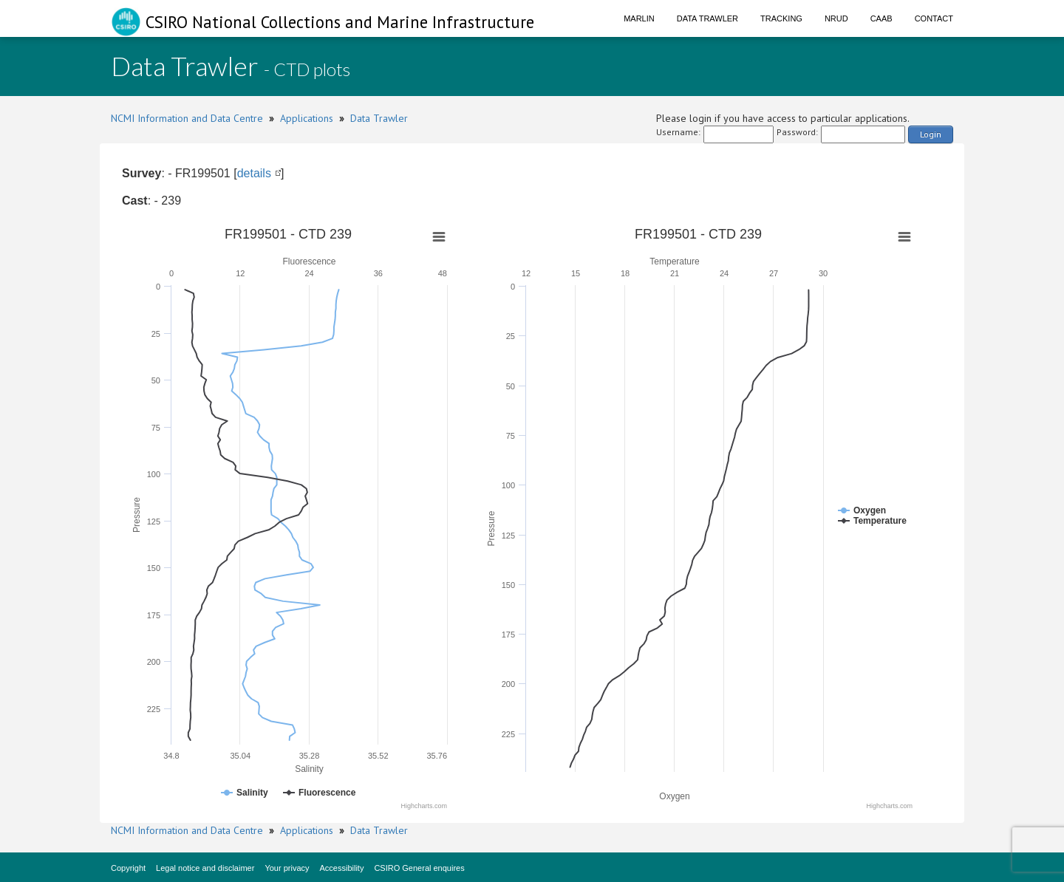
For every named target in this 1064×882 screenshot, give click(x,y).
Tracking (781, 18)
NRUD (836, 18)
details (254, 173)
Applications (306, 118)
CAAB (881, 18)
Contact (934, 18)
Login (930, 134)
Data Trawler (707, 18)
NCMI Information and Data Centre (187, 118)
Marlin (639, 18)
